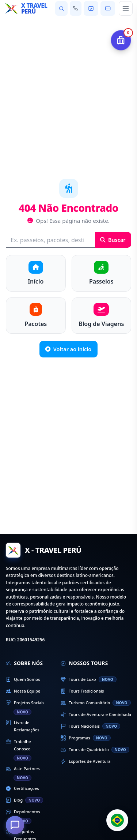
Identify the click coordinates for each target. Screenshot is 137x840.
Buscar (113, 239)
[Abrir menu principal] (126, 8)
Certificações (22, 788)
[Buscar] (50, 240)
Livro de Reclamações (22, 725)
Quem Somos (23, 679)
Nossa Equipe (23, 691)
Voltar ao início (68, 349)
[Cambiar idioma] (117, 820)
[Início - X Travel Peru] (27, 8)
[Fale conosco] (75, 8)
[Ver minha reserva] (91, 8)
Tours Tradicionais (82, 691)
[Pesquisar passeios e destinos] (61, 8)
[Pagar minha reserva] (107, 8)
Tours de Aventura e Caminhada (96, 714)
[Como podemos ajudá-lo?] (15, 825)
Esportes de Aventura (85, 761)
